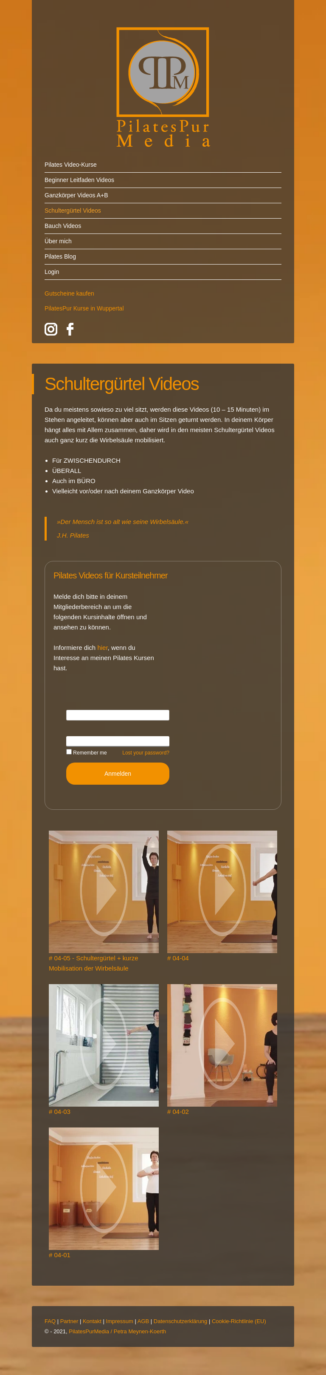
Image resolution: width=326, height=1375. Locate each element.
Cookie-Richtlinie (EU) (239, 1321)
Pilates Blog (60, 256)
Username (80, 714)
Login (52, 271)
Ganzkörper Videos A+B (76, 195)
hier (102, 647)
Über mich (58, 241)
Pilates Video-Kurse (71, 164)
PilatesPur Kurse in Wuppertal (84, 308)
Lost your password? (145, 753)
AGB (143, 1321)
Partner (69, 1321)
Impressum (119, 1321)
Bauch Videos (63, 225)
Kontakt (92, 1321)
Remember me (86, 753)
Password (79, 740)
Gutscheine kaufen (69, 293)
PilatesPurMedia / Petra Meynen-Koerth (117, 1331)
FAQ (50, 1321)
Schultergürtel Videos (73, 210)
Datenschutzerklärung (180, 1321)
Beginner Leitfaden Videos (79, 180)
